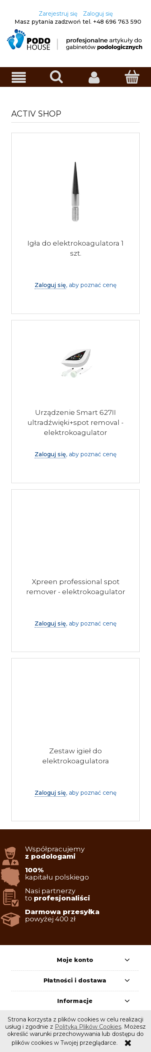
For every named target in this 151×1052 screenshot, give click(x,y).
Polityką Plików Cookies (88, 1026)
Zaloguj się (50, 285)
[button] (19, 77)
